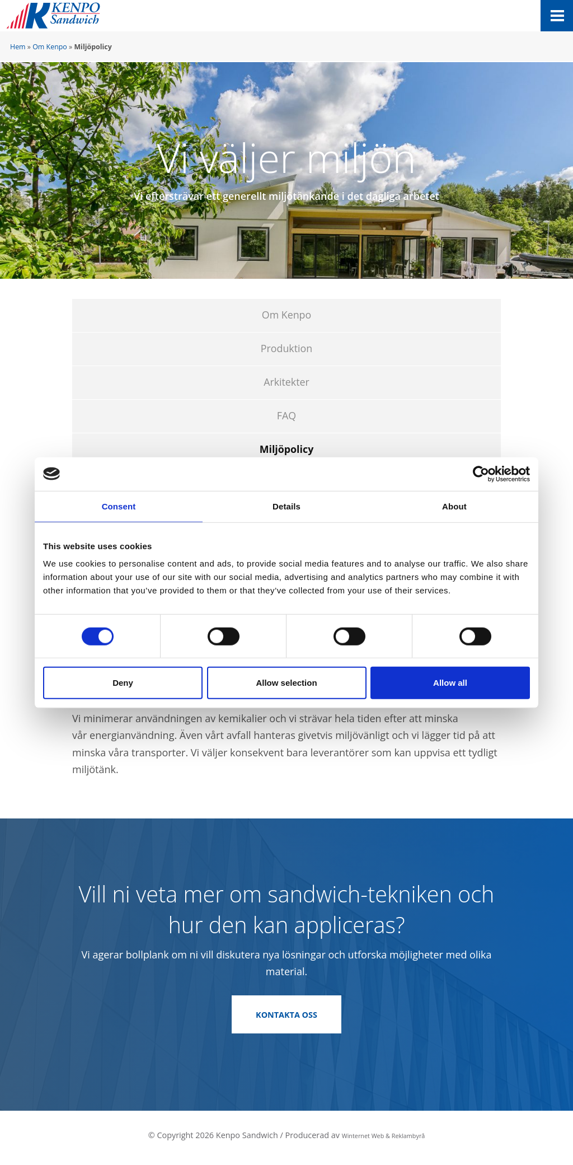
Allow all (450, 682)
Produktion (286, 348)
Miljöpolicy (287, 449)
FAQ (286, 415)
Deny (122, 682)
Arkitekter (286, 382)
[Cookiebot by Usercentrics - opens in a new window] (481, 473)
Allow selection (286, 682)
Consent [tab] (119, 506)
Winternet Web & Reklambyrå (383, 1139)
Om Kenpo (49, 47)
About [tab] (454, 506)
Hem (18, 47)
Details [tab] (286, 506)
